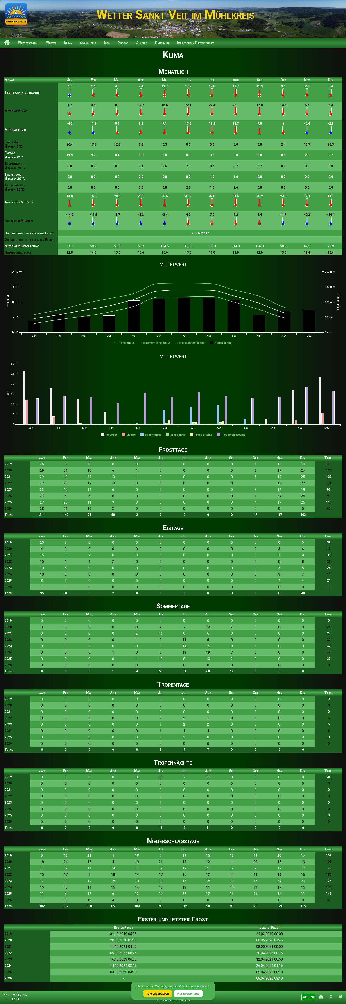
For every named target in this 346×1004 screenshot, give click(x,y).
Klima (68, 43)
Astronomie (88, 43)
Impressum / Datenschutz (195, 43)
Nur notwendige (188, 993)
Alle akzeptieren (158, 993)
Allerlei (141, 43)
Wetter (51, 43)
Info (107, 43)
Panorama (162, 43)
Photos (123, 43)
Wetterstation (28, 43)
